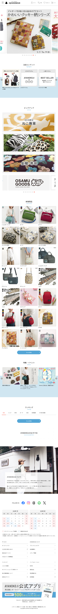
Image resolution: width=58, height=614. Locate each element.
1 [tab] (22, 55)
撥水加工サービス (6, 553)
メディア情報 (33, 553)
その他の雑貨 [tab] (42, 412)
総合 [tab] (4, 412)
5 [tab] (31, 55)
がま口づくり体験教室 (7, 556)
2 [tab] (25, 55)
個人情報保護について (7, 573)
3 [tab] (27, 55)
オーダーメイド (5, 545)
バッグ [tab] (9, 412)
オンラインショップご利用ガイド (10, 569)
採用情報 (32, 577)
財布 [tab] (16, 412)
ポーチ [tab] (21, 412)
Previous (2, 80)
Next (56, 80)
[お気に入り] (47, 2)
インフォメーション (34, 562)
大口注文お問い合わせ (7, 549)
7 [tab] (35, 55)
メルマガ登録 (5, 566)
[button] (40, 2)
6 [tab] (33, 55)
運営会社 (32, 569)
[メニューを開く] (3, 2)
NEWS (31, 566)
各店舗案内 (32, 549)
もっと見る (29, 352)
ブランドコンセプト (34, 545)
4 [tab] (29, 55)
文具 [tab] (27, 412)
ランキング (4, 562)
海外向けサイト (6, 577)
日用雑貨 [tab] (34, 412)
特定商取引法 (33, 573)
